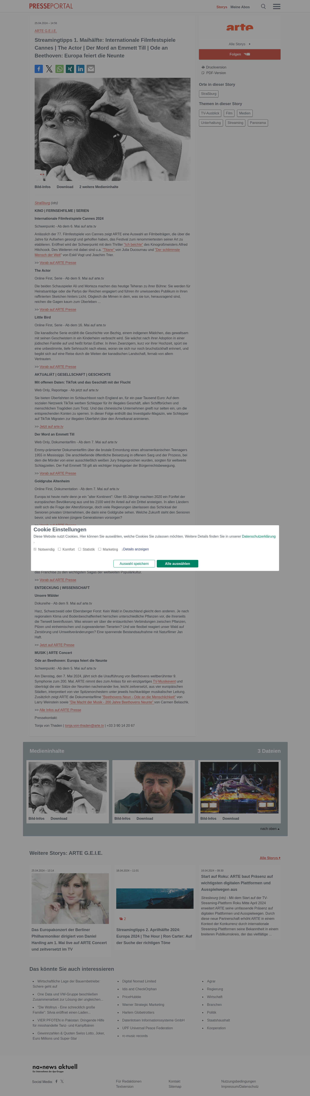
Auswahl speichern (134, 564)
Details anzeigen (136, 548)
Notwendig (46, 549)
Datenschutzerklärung (259, 536)
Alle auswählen (177, 564)
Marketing (110, 549)
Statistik (89, 549)
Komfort (69, 549)
